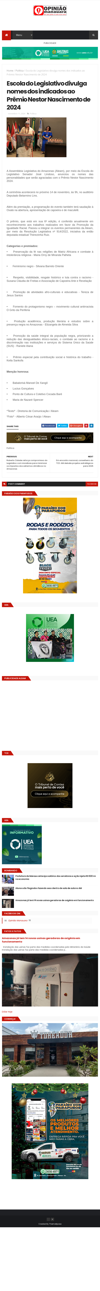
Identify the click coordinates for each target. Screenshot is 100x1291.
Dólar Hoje (7, 1011)
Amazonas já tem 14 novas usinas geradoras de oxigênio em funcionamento (54, 900)
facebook (92, 484)
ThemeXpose (55, 1224)
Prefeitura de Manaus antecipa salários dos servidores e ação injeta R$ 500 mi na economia (55, 878)
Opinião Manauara (17, 920)
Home (10, 70)
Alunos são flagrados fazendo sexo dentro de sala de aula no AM (48, 888)
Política (19, 70)
